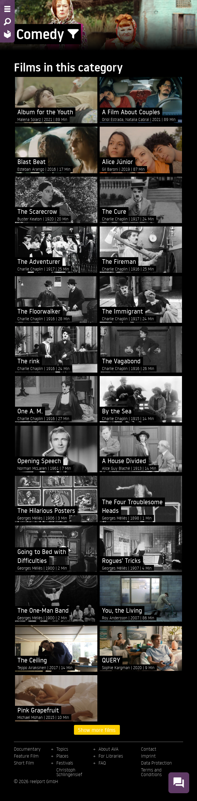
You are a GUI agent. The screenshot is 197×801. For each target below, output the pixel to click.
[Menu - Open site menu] (7, 9)
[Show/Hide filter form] (73, 34)
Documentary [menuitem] (27, 749)
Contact (148, 749)
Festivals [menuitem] (64, 763)
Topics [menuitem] (62, 749)
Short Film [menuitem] (24, 763)
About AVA (108, 749)
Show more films (97, 729)
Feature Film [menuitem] (26, 756)
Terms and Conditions (151, 772)
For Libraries (111, 756)
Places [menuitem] (62, 756)
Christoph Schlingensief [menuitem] (69, 772)
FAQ (102, 763)
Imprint (148, 756)
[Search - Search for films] (7, 21)
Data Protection (156, 763)
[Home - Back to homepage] (7, 34)
